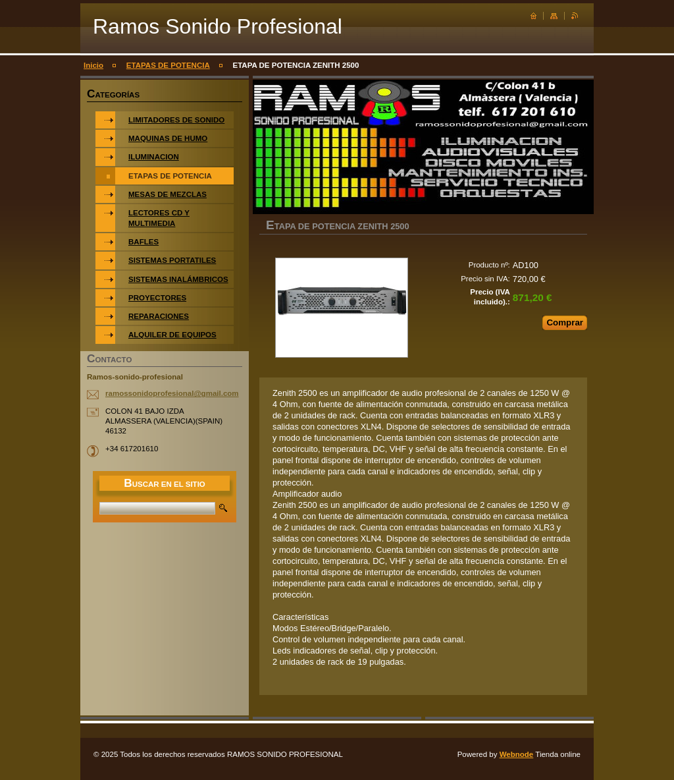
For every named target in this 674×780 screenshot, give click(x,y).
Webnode (517, 754)
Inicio (93, 65)
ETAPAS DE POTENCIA (168, 65)
